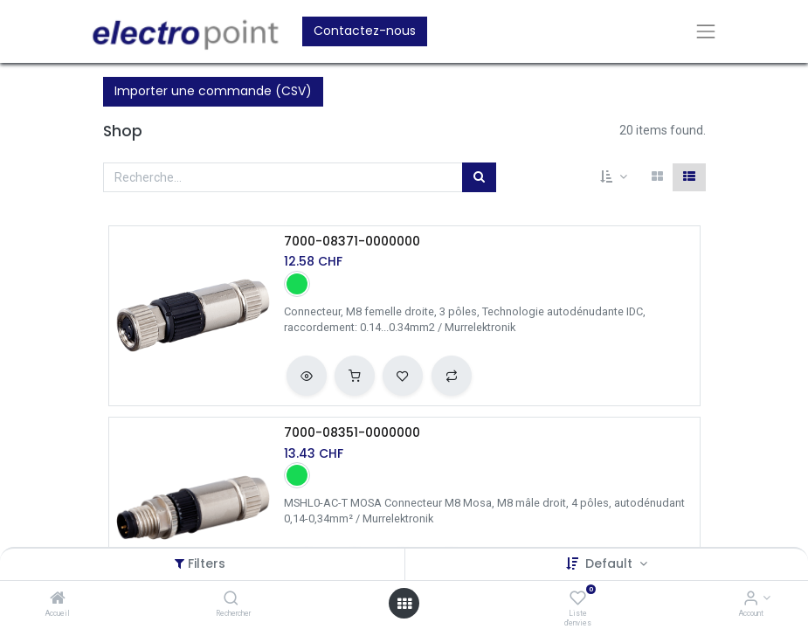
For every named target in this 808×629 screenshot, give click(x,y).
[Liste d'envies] (578, 599)
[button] (613, 177)
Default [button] (610, 563)
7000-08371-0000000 (352, 241)
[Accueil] (58, 599)
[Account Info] (750, 599)
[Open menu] (404, 603)
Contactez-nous (365, 30)
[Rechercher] (231, 599)
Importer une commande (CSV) (213, 91)
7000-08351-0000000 (352, 433)
